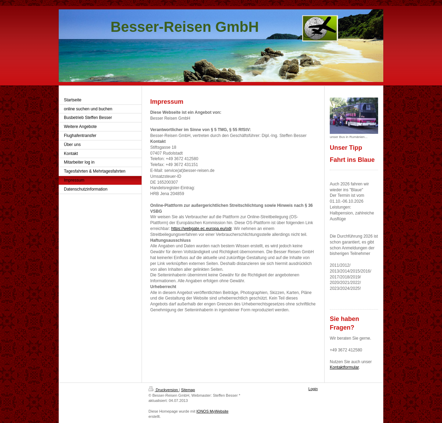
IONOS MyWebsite (212, 411)
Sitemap (188, 390)
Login (313, 389)
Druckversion (163, 390)
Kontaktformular (344, 367)
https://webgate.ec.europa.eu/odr (201, 228)
